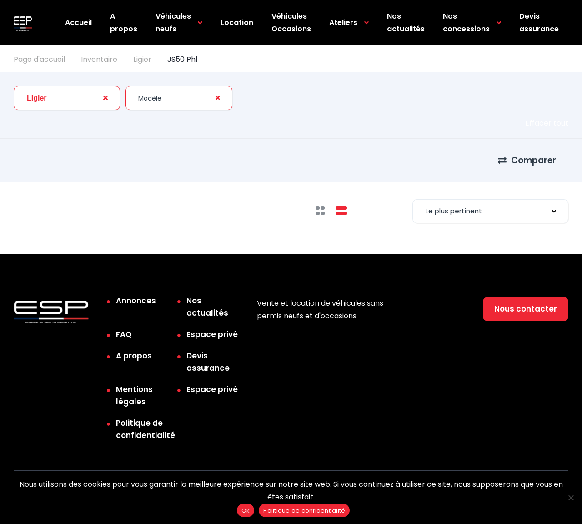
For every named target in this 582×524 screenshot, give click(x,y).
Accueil (78, 22)
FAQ (124, 334)
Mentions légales (134, 395)
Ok (245, 510)
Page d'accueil (39, 59)
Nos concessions (466, 22)
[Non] (570, 497)
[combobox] (67, 98)
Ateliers (343, 22)
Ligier (142, 59)
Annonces (136, 300)
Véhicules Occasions (291, 22)
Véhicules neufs (173, 22)
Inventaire (99, 59)
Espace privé (212, 334)
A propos (123, 22)
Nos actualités (406, 22)
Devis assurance (539, 22)
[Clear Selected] (105, 98)
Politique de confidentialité (145, 429)
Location (237, 22)
